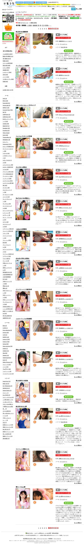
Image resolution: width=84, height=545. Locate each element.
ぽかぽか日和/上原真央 (22, 258)
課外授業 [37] (6, 438)
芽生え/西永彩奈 (20, 349)
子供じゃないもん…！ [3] (7, 419)
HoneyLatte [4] (6, 105)
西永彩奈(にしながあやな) (66, 359)
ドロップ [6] (6, 233)
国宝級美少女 (62, 16)
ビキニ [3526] (6, 67)
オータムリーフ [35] (8, 194)
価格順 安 (36, 25)
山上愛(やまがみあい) (65, 416)
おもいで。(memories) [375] (7, 143)
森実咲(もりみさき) (64, 75)
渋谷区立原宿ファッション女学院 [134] (8, 308)
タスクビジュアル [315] (7, 225)
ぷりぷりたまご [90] (8, 165)
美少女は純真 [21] (7, 315)
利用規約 (50, 538)
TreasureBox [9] (7, 137)
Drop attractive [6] (7, 330)
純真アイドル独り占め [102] (8, 312)
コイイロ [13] (6, 197)
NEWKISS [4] (6, 388)
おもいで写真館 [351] (8, 146)
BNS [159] (5, 100)
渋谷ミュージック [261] (7, 296)
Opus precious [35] (7, 346)
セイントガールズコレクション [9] (8, 212)
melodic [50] (6, 123)
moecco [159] (6, 339)
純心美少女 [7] (6, 429)
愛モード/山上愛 (20, 487)
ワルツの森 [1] (6, 258)
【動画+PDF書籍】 (64, 18)
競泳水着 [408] (6, 65)
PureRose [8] (6, 130)
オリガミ (46, 18)
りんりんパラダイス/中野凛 (24, 136)
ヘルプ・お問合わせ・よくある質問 (42, 533)
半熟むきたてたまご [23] (7, 264)
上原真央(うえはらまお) (65, 268)
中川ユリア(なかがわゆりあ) (66, 114)
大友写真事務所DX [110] (7, 278)
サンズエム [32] (7, 203)
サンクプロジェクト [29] (7, 200)
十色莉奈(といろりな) (65, 390)
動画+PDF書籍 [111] (8, 56)
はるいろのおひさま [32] (7, 161)
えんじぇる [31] (7, 364)
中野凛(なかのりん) (64, 145)
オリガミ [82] (6, 187)
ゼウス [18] (5, 222)
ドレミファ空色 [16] (8, 231)
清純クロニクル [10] (8, 427)
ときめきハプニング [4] (7, 157)
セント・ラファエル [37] (7, 218)
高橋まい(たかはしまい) (65, 207)
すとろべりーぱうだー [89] (8, 150)
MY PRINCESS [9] (7, 386)
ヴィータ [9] (6, 261)
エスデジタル (29, 18)
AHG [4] (5, 98)
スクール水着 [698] (8, 63)
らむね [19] (5, 169)
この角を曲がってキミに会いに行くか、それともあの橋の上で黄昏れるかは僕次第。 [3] (8, 404)
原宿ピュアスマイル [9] (7, 269)
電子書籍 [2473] (7, 58)
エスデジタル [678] (8, 181)
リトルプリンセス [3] (8, 373)
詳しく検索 (79, 8)
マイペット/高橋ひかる (22, 449)
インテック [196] (7, 178)
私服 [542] (5, 81)
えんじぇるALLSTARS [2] (6, 394)
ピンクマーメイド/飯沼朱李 (24, 289)
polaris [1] (5, 348)
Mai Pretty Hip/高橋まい (23, 198)
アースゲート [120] (8, 176)
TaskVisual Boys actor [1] (7, 359)
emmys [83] (6, 332)
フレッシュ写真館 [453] (7, 241)
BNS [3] (5, 325)
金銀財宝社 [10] (7, 318)
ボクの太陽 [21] (7, 411)
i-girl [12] (5, 334)
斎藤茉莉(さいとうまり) (65, 41)
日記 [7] (5, 422)
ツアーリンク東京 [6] (8, 229)
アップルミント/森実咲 (22, 65)
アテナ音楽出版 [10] (8, 174)
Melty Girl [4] (6, 383)
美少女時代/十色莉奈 (22, 380)
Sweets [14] (6, 355)
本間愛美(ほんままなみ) (65, 238)
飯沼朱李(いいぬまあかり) (66, 299)
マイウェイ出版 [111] (8, 254)
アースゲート (63, 44)
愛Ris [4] (5, 288)
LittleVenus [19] (7, 116)
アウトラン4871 (71, 16)
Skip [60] (5, 353)
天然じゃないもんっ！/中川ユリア (26, 105)
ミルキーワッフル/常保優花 (24, 318)
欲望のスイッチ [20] (8, 424)
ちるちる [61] (6, 153)
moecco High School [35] (6, 343)
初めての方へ (51, 6)
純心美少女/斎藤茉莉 (22, 31)
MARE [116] (6, 337)
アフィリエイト (57, 538)
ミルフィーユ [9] (7, 371)
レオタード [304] (7, 72)
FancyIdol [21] (6, 103)
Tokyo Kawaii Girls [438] (6, 134)
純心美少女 (64, 47)
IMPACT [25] (6, 107)
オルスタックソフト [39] (7, 191)
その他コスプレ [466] (8, 79)
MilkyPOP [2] (6, 126)
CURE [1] (5, 328)
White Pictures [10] (7, 362)
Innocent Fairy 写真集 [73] (8, 111)
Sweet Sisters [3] (7, 390)
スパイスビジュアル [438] (7, 207)
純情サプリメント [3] (8, 431)
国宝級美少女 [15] (7, 272)
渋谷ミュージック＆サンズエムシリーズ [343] (8, 302)
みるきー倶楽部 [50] (8, 167)
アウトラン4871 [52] (8, 171)
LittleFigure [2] (6, 114)
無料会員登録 (71, 6)
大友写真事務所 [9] (7, 274)
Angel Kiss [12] (6, 381)
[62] (7, 369)
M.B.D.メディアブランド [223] (8, 120)
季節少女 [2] (6, 286)
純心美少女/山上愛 (21, 406)
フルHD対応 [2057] (8, 54)
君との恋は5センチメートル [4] (8, 414)
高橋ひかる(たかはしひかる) (66, 458)
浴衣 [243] (5, 74)
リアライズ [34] (7, 256)
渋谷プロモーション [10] (7, 292)
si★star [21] (6, 350)
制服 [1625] (6, 61)
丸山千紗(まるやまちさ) (65, 176)
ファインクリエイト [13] (7, 237)
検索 (53, 8)
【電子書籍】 (53, 18)
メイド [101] (6, 77)
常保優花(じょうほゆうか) (66, 328)
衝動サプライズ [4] (7, 436)
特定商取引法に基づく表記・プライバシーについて (35, 538)
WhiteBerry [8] (6, 139)
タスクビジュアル (38, 18)
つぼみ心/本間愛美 (21, 229)
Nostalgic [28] (6, 128)
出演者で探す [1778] (8, 90)
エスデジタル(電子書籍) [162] (8, 184)
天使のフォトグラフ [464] (7, 282)
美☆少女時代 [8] (7, 434)
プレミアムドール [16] (7, 246)
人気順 (29, 25)
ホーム (4, 9)
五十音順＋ (46, 25)
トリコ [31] (5, 366)
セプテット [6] (6, 215)
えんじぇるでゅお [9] (8, 397)
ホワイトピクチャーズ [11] (8, 250)
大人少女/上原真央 (21, 167)
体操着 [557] (6, 70)
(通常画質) (68, 51)
